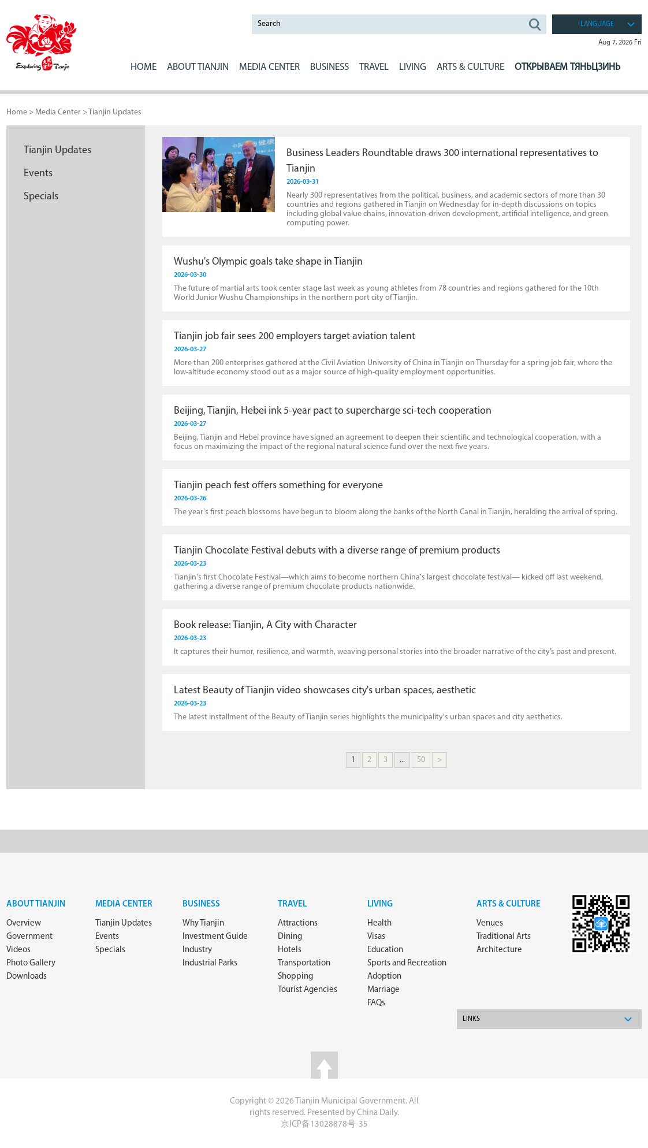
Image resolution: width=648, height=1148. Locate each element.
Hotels (289, 950)
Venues (489, 923)
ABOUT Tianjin (198, 67)
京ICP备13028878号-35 (324, 1124)
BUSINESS (329, 67)
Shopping (295, 976)
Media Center (123, 904)
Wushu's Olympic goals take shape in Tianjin (268, 262)
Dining (290, 936)
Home (144, 67)
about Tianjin (35, 904)
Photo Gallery (30, 963)
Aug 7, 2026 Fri (620, 42)
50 (421, 760)
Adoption (384, 976)
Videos (18, 950)
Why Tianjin (203, 923)
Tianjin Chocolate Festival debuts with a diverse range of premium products (337, 550)
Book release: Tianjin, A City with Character (265, 625)
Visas (376, 936)
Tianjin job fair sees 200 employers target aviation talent (294, 336)
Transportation (304, 963)
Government (29, 936)
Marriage (383, 990)
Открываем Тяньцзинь (567, 67)
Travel (374, 67)
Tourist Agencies (307, 990)
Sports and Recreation (406, 963)
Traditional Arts (503, 936)
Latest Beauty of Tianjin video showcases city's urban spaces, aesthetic (325, 690)
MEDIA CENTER (269, 67)
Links (471, 1019)
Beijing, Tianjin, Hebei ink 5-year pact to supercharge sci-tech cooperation (332, 411)
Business (201, 904)
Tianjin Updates (114, 112)
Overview (23, 923)
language (597, 24)
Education (385, 950)
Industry (197, 950)
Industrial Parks (210, 963)
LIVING (412, 67)
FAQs (376, 1003)
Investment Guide (215, 936)
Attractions (298, 923)
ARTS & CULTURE (470, 67)
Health (379, 923)
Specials (41, 196)
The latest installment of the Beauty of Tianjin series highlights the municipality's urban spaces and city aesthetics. (368, 717)
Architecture (499, 950)
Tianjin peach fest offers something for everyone (278, 485)
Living (380, 904)
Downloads (26, 976)
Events (38, 173)
